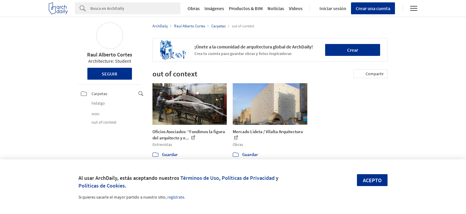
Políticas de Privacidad (248, 177)
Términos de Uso (199, 177)
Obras (194, 8)
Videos (296, 8)
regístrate (175, 197)
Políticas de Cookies (101, 185)
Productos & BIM (246, 8)
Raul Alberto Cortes (109, 54)
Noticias (275, 8)
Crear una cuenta (373, 8)
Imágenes (214, 8)
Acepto (372, 180)
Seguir (109, 74)
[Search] (135, 8)
